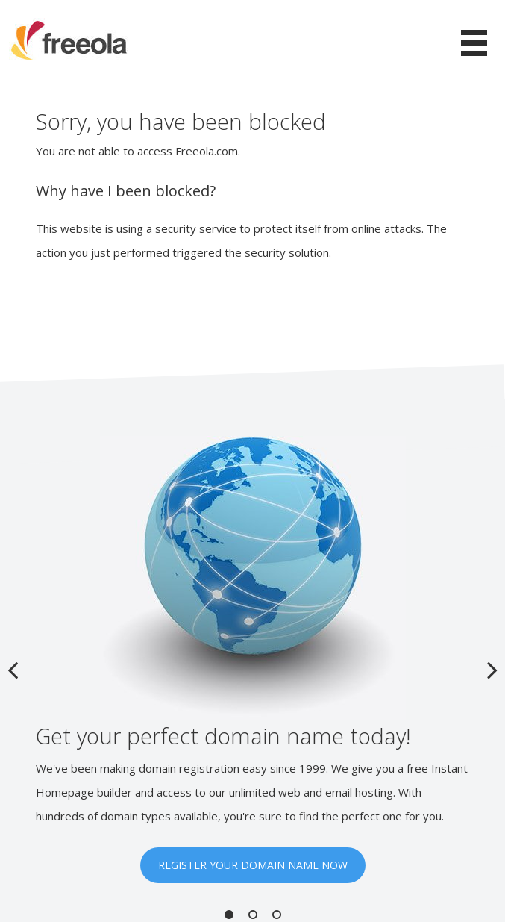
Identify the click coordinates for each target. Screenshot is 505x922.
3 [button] (276, 914)
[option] (252, 659)
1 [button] (229, 914)
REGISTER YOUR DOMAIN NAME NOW (253, 865)
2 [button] (252, 914)
